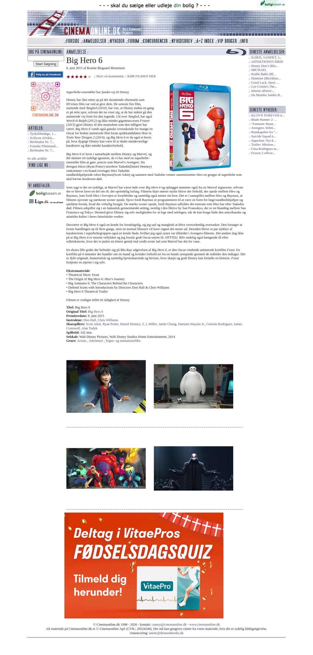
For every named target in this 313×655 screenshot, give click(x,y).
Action (81, 341)
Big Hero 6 (95, 311)
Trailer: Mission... (263, 144)
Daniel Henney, (131, 324)
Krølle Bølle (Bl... (263, 74)
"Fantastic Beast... (263, 124)
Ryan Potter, (111, 324)
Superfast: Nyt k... (263, 140)
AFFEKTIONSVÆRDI (267, 62)
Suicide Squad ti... (263, 136)
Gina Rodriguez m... (265, 149)
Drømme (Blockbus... (266, 78)
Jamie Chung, (168, 324)
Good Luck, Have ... (265, 82)
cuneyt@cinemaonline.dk (169, 624)
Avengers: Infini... (263, 128)
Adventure (96, 341)
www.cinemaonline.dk (204, 624)
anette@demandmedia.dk (166, 633)
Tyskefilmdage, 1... (43, 134)
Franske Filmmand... (44, 146)
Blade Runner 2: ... (264, 120)
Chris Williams (108, 320)
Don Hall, (90, 320)
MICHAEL (259, 70)
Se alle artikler (37, 158)
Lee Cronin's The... (264, 86)
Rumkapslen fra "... (264, 132)
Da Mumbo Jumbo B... (266, 95)
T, (144, 324)
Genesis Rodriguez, (220, 324)
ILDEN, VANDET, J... (266, 57)
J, (147, 324)
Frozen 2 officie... (263, 153)
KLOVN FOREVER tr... (268, 115)
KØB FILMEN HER (141, 76)
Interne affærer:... (263, 91)
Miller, (153, 324)
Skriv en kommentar (110, 76)
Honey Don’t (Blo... (265, 66)
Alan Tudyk (89, 328)
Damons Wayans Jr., (192, 324)
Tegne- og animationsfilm (122, 341)
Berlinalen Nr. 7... (42, 142)
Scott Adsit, (94, 324)
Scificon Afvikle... (42, 138)
